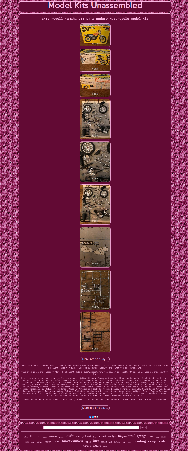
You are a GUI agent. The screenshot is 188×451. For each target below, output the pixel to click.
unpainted (126, 436)
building (117, 442)
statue (163, 437)
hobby (157, 437)
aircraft (47, 441)
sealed (104, 441)
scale (162, 441)
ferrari (102, 436)
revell (105, 446)
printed (86, 436)
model (35, 435)
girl (110, 442)
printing (140, 441)
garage (142, 436)
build (27, 442)
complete (53, 437)
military (39, 442)
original (129, 442)
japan (88, 442)
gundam (61, 437)
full (124, 442)
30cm (26, 437)
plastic (87, 445)
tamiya (112, 436)
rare (78, 436)
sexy (33, 442)
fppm (151, 436)
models (45, 437)
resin (70, 436)
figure (97, 445)
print (57, 441)
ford (94, 437)
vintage (152, 441)
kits (96, 441)
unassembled (72, 441)
